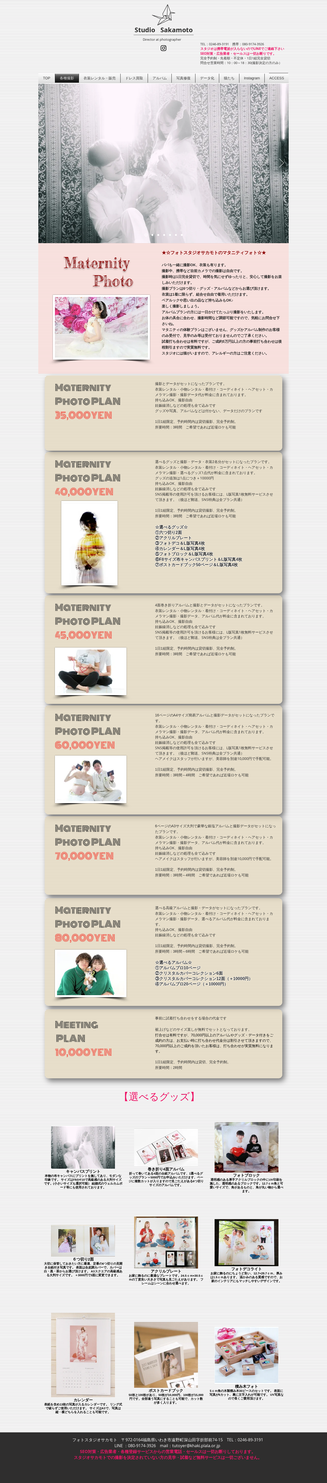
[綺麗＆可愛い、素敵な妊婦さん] (164, 235)
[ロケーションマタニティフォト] (152, 235)
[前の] (45, 163)
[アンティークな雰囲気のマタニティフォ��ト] (170, 235)
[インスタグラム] (163, 48)
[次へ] (281, 163)
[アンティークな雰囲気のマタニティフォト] (146, 235)
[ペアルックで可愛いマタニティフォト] (176, 235)
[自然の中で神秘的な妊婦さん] (158, 235)
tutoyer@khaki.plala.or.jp (196, 1445)
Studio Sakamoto (164, 29)
